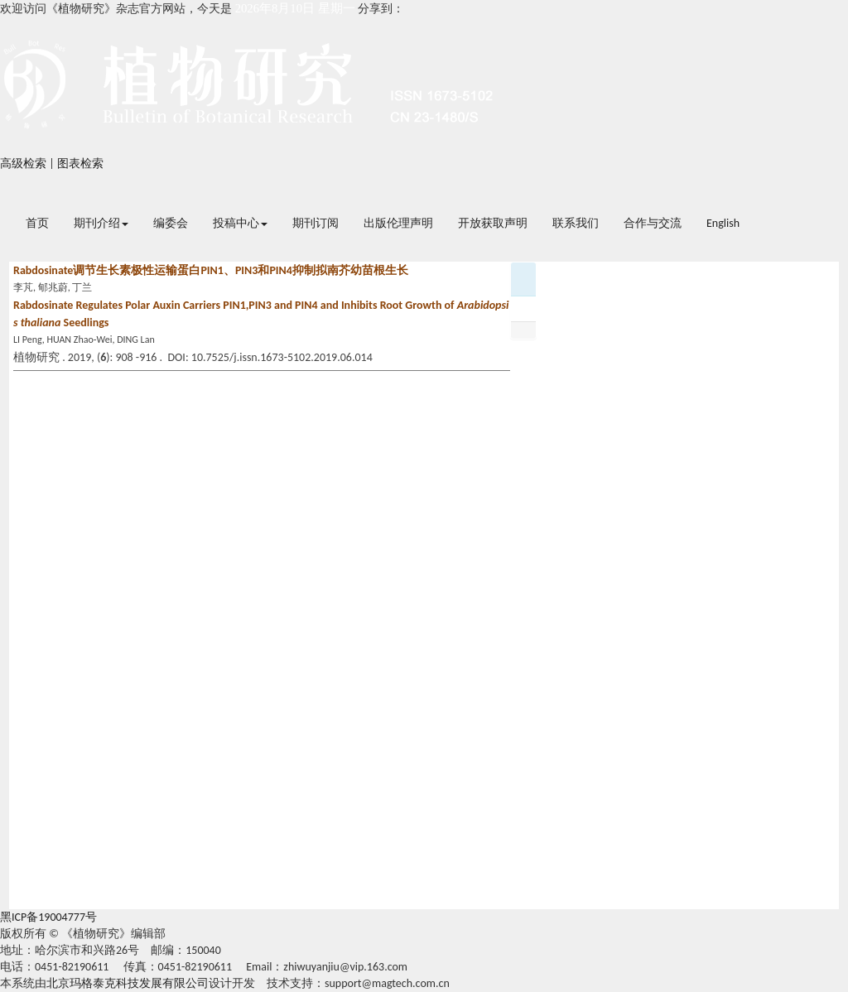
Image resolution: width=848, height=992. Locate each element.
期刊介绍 (101, 223)
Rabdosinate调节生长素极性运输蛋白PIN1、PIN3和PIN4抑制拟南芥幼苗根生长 (210, 270)
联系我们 (575, 223)
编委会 (170, 223)
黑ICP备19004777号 (48, 917)
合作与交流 (653, 223)
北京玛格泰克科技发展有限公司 (127, 983)
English (723, 223)
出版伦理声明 (398, 223)
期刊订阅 (315, 223)
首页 (37, 223)
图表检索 (80, 164)
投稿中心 (240, 223)
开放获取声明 (493, 223)
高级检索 (23, 164)
